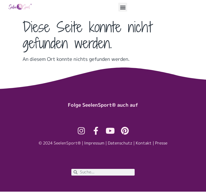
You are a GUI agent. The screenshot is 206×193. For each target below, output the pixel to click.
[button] (122, 7)
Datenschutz (120, 143)
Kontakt (144, 143)
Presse (161, 143)
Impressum (94, 143)
